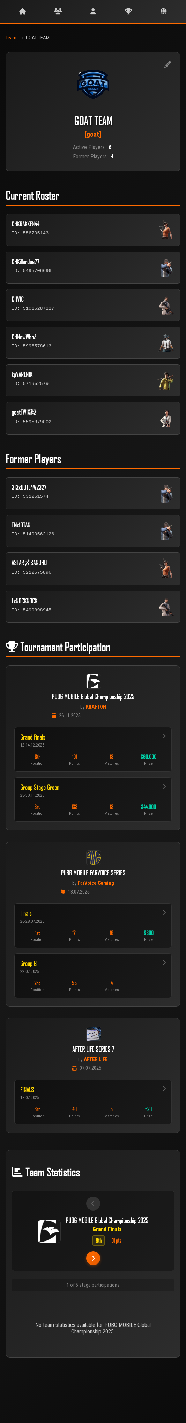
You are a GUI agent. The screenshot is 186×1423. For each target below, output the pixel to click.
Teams (12, 38)
